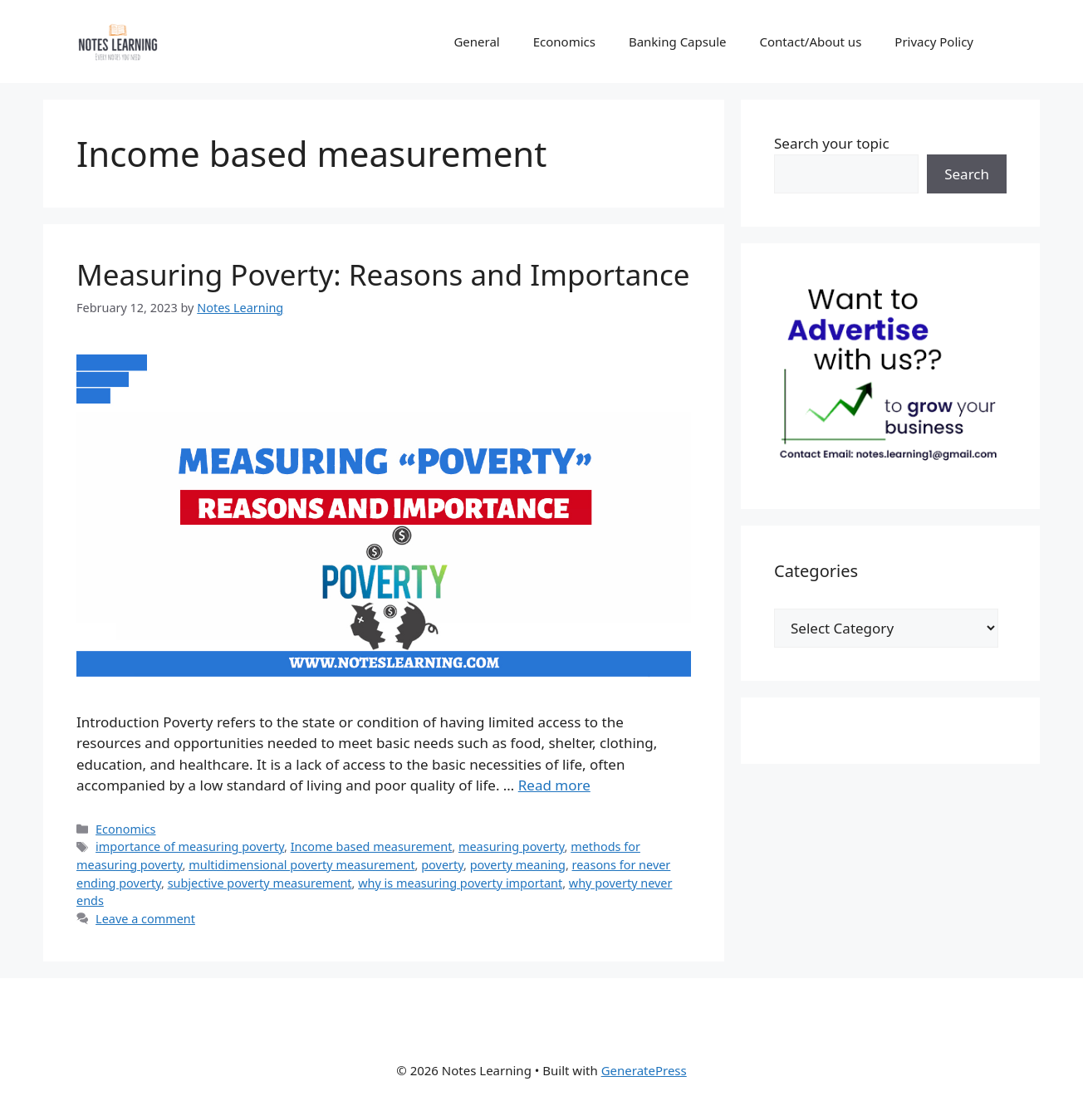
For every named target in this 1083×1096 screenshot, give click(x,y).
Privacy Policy (933, 41)
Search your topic (831, 143)
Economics (564, 41)
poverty (442, 865)
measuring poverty (511, 846)
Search (966, 173)
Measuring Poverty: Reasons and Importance (383, 274)
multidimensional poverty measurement (301, 865)
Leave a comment (145, 919)
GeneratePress (644, 1070)
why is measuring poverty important (460, 883)
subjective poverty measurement (260, 883)
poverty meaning (518, 865)
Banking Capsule (678, 41)
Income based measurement (372, 846)
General (476, 41)
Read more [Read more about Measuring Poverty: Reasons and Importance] (554, 785)
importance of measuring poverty (190, 846)
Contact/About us (811, 41)
